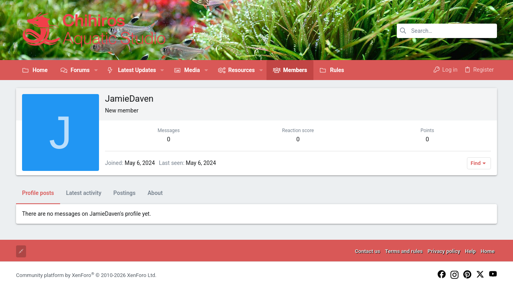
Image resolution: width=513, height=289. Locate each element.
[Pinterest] (467, 275)
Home (488, 251)
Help (470, 251)
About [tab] (155, 193)
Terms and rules (403, 251)
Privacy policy (444, 251)
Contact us (367, 251)
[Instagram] (454, 275)
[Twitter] (480, 274)
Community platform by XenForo (86, 275)
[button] (96, 70)
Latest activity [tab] (83, 193)
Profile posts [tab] (38, 193)
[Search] (447, 31)
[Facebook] (442, 274)
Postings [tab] (124, 193)
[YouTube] (493, 274)
